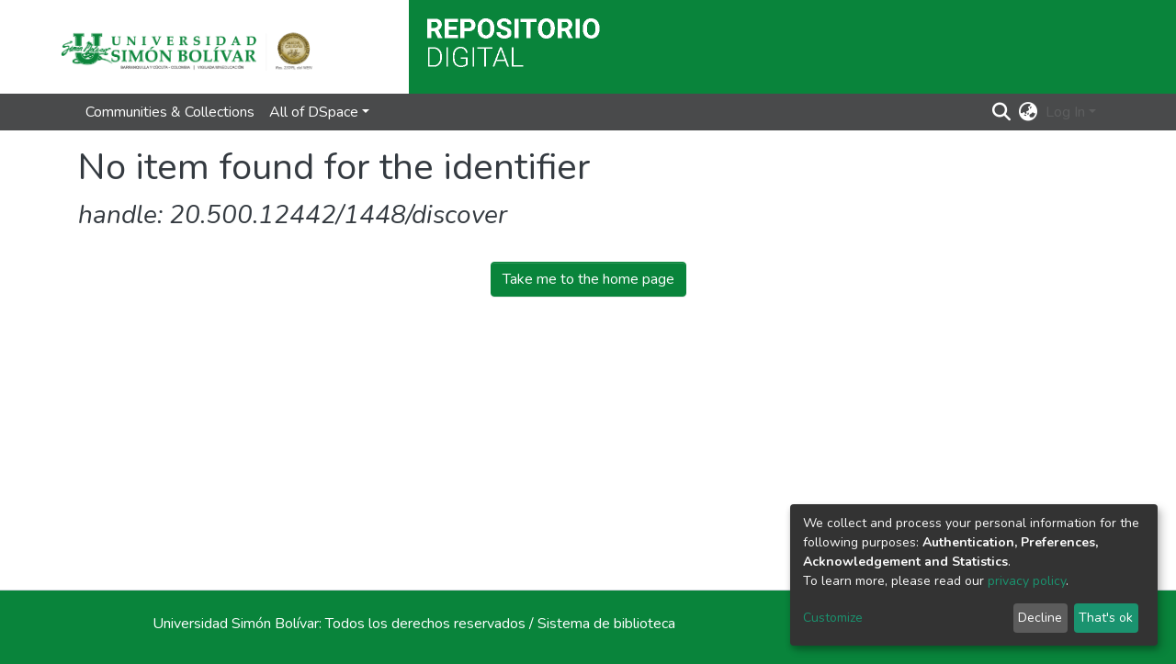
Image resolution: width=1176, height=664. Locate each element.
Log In (1065, 112)
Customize (833, 617)
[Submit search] (1001, 112)
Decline (1040, 617)
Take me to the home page (588, 279)
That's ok (1106, 617)
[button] (1028, 112)
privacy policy (1027, 581)
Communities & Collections (169, 112)
